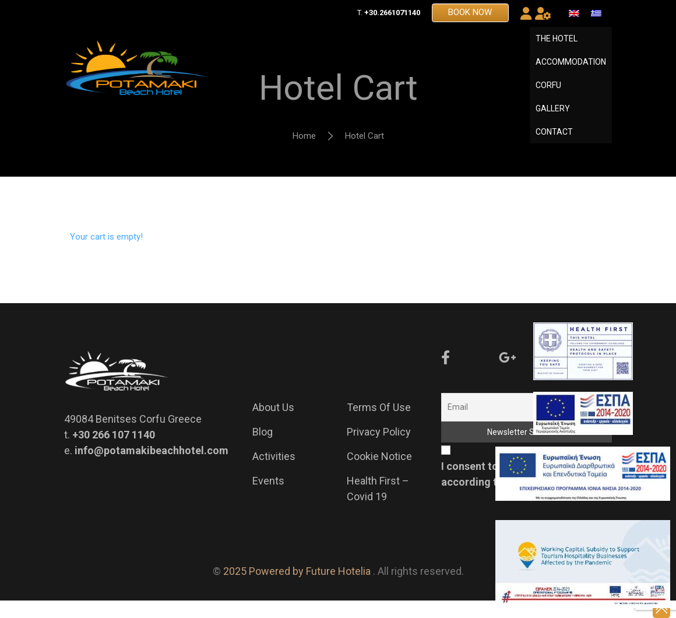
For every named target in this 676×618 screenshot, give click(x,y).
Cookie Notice (379, 474)
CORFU (548, 94)
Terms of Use (379, 425)
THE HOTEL (557, 47)
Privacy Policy (379, 449)
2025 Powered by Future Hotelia (297, 588)
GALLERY (553, 117)
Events (268, 498)
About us (273, 425)
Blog (262, 449)
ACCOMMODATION (571, 70)
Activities (273, 474)
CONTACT (554, 140)
